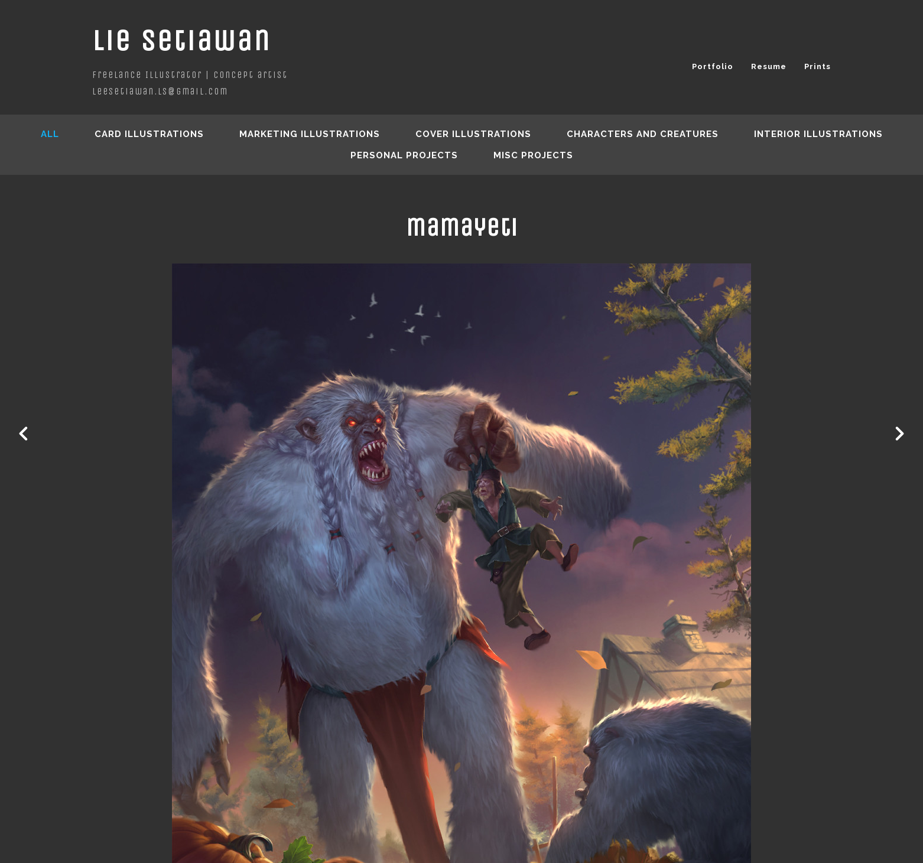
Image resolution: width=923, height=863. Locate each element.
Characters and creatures (643, 134)
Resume (768, 66)
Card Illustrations (149, 134)
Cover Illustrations (473, 134)
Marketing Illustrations (309, 134)
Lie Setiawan (181, 40)
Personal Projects (404, 155)
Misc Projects (533, 155)
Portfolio (712, 66)
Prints (817, 66)
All (50, 134)
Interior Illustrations (818, 134)
